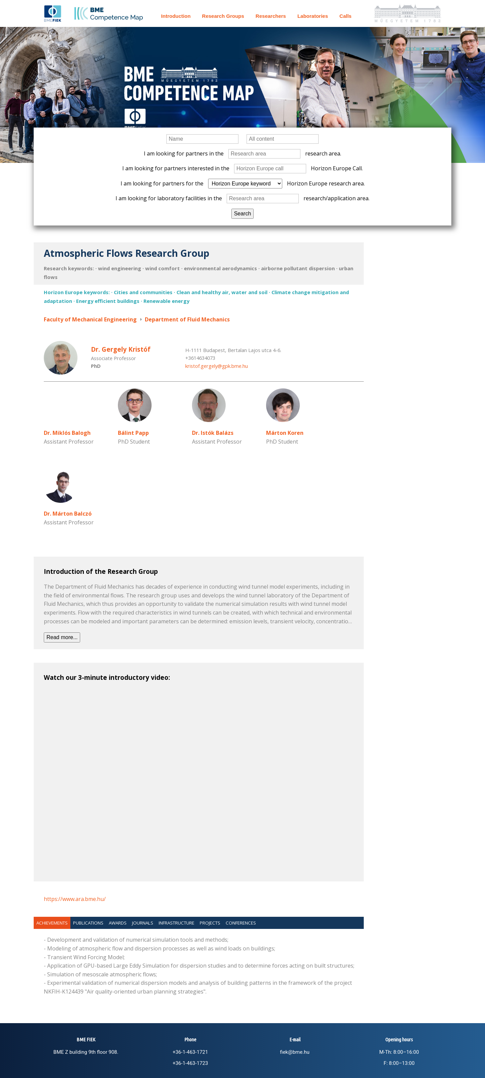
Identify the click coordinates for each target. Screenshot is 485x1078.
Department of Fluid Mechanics (187, 319)
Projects (210, 923)
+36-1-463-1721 (190, 1052)
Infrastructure (176, 923)
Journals (142, 923)
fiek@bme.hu (294, 1052)
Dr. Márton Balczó (68, 513)
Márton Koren (284, 433)
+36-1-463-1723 (190, 1063)
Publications (88, 923)
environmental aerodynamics (220, 268)
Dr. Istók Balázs (212, 433)
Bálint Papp (133, 433)
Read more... (61, 637)
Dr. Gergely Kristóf (121, 349)
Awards (118, 923)
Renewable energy (166, 301)
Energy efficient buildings (107, 301)
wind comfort (162, 268)
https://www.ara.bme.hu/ (75, 899)
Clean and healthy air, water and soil (221, 292)
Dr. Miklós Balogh (67, 433)
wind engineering (119, 268)
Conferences (241, 923)
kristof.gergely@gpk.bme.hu (216, 365)
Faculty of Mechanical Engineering (90, 319)
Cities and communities (143, 292)
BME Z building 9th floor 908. (86, 1052)
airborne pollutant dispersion (298, 268)
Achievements (52, 923)
